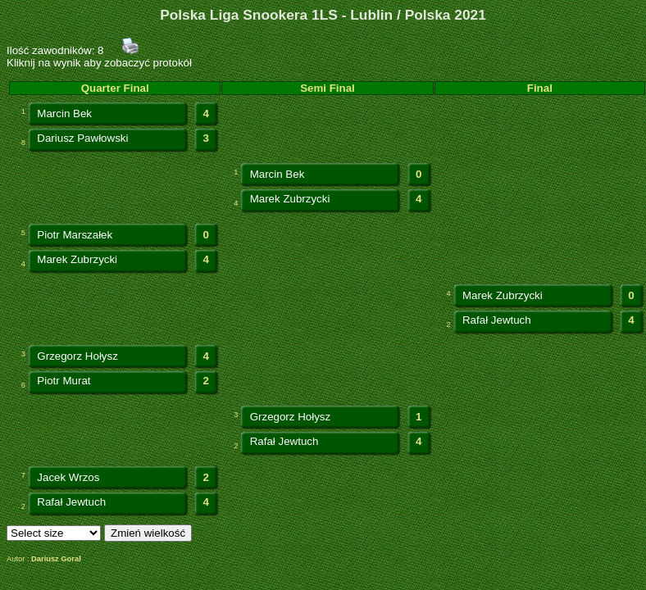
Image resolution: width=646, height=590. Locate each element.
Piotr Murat (63, 380)
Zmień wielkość (148, 533)
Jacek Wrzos (68, 477)
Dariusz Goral (56, 559)
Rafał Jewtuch (496, 320)
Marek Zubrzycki (290, 199)
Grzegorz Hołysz (77, 356)
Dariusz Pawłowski (82, 138)
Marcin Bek (64, 113)
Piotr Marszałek (74, 235)
